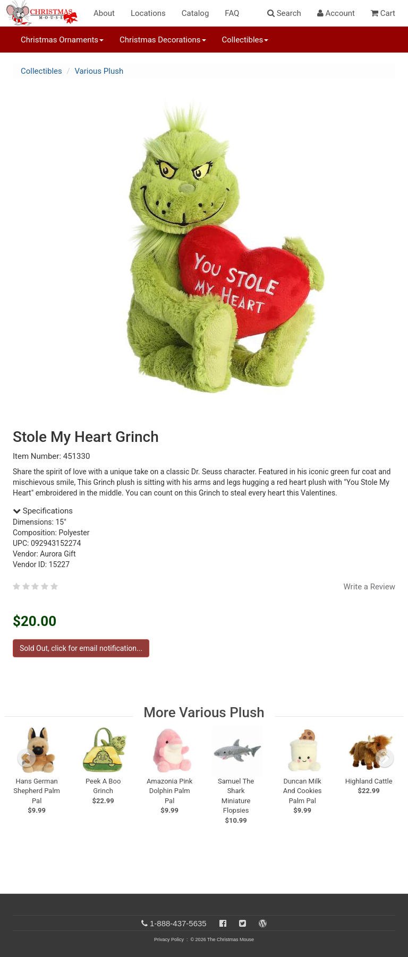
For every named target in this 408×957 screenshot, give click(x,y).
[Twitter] (242, 923)
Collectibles (41, 71)
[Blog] (263, 923)
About (104, 13)
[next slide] (384, 758)
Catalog (195, 13)
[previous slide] (26, 758)
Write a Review (369, 586)
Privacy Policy (169, 939)
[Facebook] (222, 923)
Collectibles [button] (245, 40)
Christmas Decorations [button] (163, 40)
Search (284, 13)
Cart (383, 13)
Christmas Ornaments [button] (62, 40)
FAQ (232, 13)
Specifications (43, 511)
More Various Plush (203, 712)
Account (336, 13)
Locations (148, 13)
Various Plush (98, 71)
